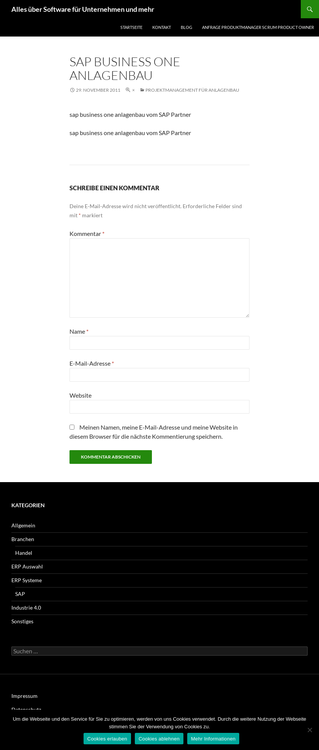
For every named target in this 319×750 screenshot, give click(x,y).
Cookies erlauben (107, 739)
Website (80, 395)
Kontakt (161, 27)
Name (78, 331)
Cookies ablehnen (159, 739)
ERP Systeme (26, 580)
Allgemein (23, 525)
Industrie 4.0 (26, 607)
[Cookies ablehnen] (309, 730)
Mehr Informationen (213, 739)
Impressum (24, 696)
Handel (23, 552)
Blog (186, 27)
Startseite (131, 27)
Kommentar (86, 233)
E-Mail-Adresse (91, 363)
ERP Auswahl (27, 566)
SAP (20, 594)
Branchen (22, 539)
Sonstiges (22, 621)
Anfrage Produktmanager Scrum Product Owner (258, 27)
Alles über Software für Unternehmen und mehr (82, 9)
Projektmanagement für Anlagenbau (192, 90)
